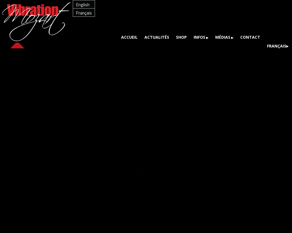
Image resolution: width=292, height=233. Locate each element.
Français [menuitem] (84, 12)
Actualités (156, 37)
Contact (250, 37)
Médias (222, 37)
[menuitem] (84, 4)
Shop (181, 37)
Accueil (129, 37)
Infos (199, 37)
